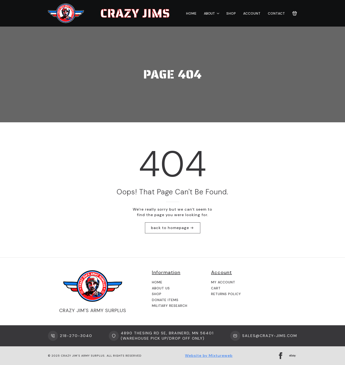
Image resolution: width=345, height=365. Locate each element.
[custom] (292, 355)
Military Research (169, 305)
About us (161, 288)
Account (252, 13)
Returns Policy (226, 294)
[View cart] (294, 13)
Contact (276, 13)
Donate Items (165, 300)
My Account (223, 282)
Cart (216, 288)
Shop (231, 13)
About (209, 13)
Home (191, 13)
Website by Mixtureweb (209, 355)
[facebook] (280, 355)
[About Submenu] (217, 13)
